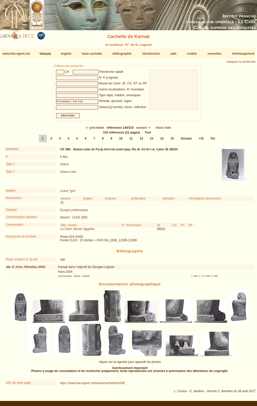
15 (172, 140)
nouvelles (214, 53)
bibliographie (121, 53)
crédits (192, 53)
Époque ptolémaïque (74, 212)
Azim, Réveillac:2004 (30, 269)
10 (120, 140)
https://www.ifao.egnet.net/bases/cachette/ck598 (92, 385)
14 (161, 140)
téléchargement (243, 53)
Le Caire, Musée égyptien (77, 231)
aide (173, 53)
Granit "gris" (68, 193)
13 (151, 140)
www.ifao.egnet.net (16, 53)
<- (95, 129)
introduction (151, 53)
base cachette (92, 53)
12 (141, 140)
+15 (201, 140)
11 (131, 140)
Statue (64, 166)
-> (143, 129)
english (66, 53)
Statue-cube (68, 173)
